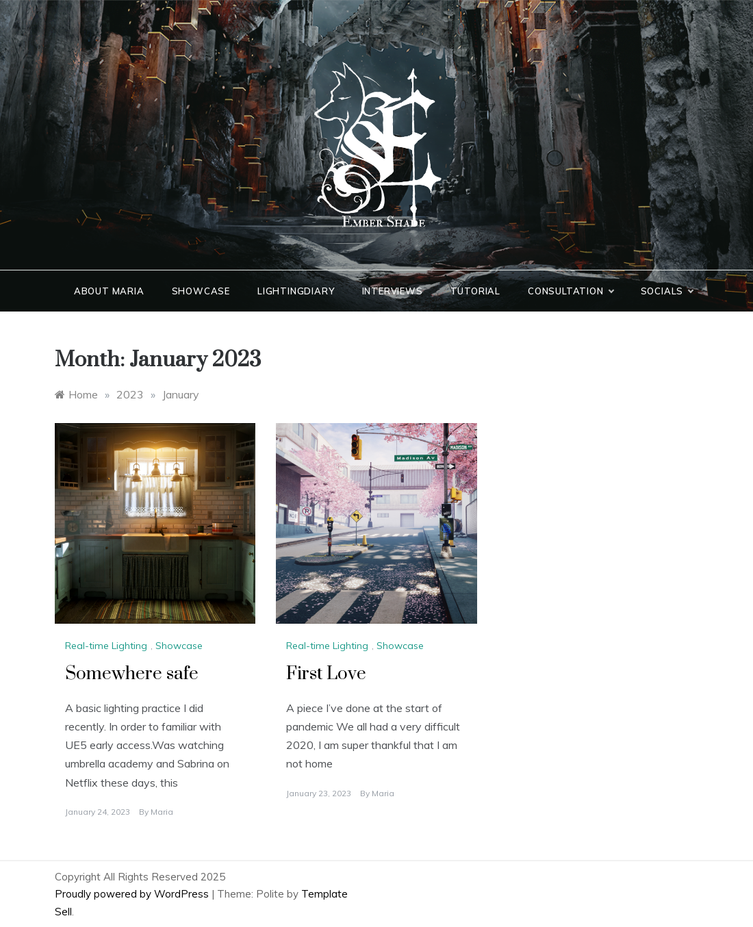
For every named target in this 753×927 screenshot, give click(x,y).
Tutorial (475, 290)
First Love (326, 674)
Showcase (201, 290)
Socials (667, 291)
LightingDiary (295, 290)
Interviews (392, 290)
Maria (162, 812)
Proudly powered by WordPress (133, 893)
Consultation (570, 291)
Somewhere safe (132, 674)
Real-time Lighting (106, 645)
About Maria (109, 290)
